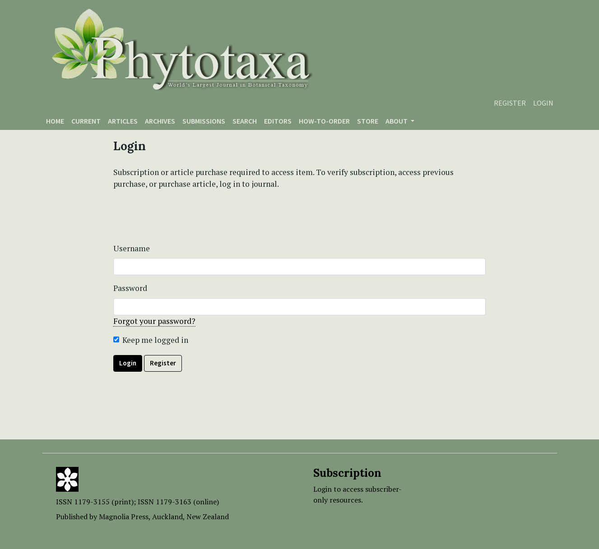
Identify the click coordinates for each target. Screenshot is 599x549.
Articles (123, 120)
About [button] (397, 120)
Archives (160, 120)
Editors (278, 120)
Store (367, 120)
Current (86, 120)
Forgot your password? (154, 321)
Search (244, 120)
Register (510, 102)
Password (130, 288)
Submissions (203, 120)
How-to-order (324, 120)
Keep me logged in (155, 340)
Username (131, 248)
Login (543, 102)
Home (55, 120)
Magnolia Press (124, 516)
